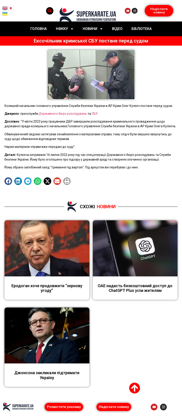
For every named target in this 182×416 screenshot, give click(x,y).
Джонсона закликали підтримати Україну (46, 375)
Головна (38, 29)
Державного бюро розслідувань (63, 113)
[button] (49, 11)
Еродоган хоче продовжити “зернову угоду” (46, 288)
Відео (117, 29)
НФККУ (65, 29)
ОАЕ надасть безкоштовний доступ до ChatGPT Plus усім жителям (135, 288)
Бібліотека (141, 29)
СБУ (94, 113)
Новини (93, 29)
